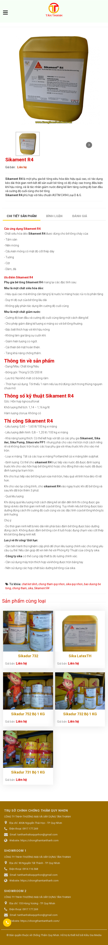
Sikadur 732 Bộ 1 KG (80, 714)
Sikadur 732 (28, 656)
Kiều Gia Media (92, 935)
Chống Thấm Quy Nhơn (46, 935)
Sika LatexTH (80, 656)
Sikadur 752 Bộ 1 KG (28, 714)
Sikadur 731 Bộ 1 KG (28, 772)
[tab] (22, 216)
